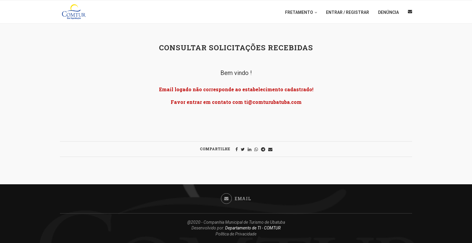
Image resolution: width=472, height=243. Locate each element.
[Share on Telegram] (263, 149)
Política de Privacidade (236, 234)
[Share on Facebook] (236, 149)
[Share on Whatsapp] (256, 149)
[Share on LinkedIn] (249, 149)
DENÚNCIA (388, 12)
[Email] (410, 12)
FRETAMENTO (299, 12)
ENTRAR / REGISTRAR (347, 12)
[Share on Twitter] (243, 149)
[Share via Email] (270, 149)
